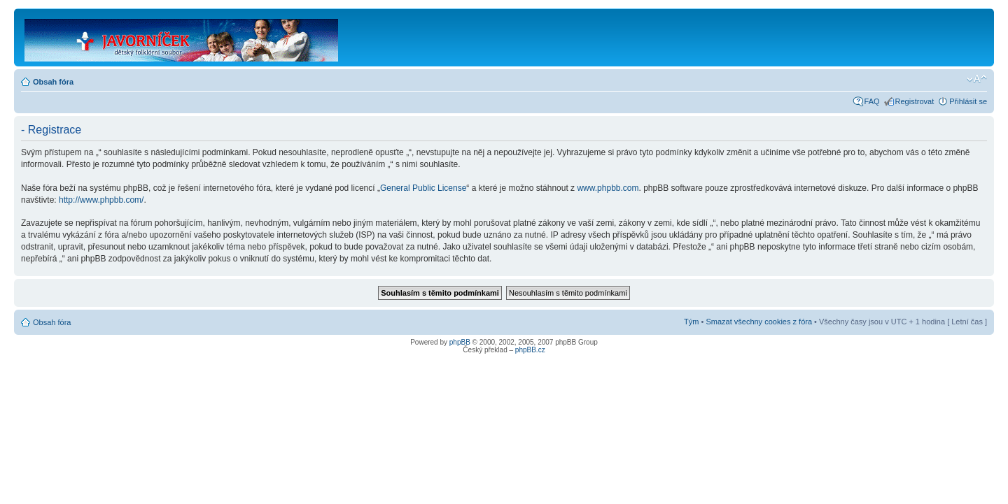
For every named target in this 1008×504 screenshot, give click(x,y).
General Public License (423, 188)
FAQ (872, 101)
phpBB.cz (530, 350)
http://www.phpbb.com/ (101, 200)
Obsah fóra (53, 82)
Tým (691, 321)
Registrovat (914, 101)
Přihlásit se (968, 101)
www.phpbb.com (607, 188)
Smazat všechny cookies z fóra (759, 321)
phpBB (459, 342)
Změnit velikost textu (977, 79)
